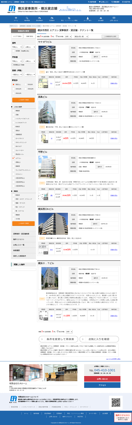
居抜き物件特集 (43, 407)
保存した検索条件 (19, 256)
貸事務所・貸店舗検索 (21, 234)
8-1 (51, 83)
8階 (51, 316)
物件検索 (36, 413)
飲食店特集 (14, 407)
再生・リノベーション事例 (75, 413)
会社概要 (105, 413)
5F (51, 138)
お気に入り (104, 2)
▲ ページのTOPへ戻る (113, 359)
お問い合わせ (102, 379)
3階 (51, 195)
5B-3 (51, 249)
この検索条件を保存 (110, 36)
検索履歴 (16, 250)
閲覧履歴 (115, 2)
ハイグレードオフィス (28, 407)
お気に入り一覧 (18, 245)
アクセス (102, 385)
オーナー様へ (93, 413)
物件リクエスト (18, 239)
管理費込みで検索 (18, 65)
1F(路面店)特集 (56, 407)
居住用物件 (47, 413)
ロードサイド (84, 407)
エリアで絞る (17, 36)
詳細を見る (114, 83)
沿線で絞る (29, 36)
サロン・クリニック (70, 407)
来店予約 (80, 416)
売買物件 (59, 413)
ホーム (26, 413)
